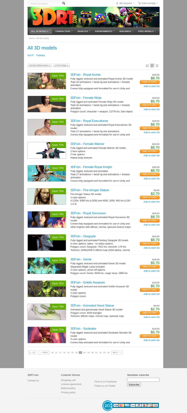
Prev (43, 352)
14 (68, 352)
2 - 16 (32, 352)
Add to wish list (152, 86)
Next (117, 352)
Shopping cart (68, 380)
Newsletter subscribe (138, 375)
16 (76, 352)
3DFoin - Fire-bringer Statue (90, 190)
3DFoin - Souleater (84, 328)
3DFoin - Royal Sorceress (88, 213)
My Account (126, 3)
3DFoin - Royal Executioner (89, 121)
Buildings (126, 31)
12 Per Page (61, 65)
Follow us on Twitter (105, 385)
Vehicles (84, 31)
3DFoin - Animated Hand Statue (92, 305)
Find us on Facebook (106, 381)
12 (60, 352)
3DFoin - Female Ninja (86, 97)
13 (64, 352)
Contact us (33, 380)
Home (31, 38)
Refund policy (68, 388)
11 (56, 352)
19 (88, 352)
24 (108, 352)
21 (96, 352)
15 (72, 352)
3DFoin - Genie (81, 259)
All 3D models (40, 31)
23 (104, 352)
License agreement (71, 384)
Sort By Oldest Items (39, 65)
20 (92, 352)
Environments (104, 31)
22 (100, 352)
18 (84, 352)
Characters (63, 31)
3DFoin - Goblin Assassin (88, 282)
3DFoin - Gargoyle (83, 236)
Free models (147, 31)
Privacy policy (68, 392)
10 (52, 352)
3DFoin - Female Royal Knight (91, 167)
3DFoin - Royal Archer (86, 74)
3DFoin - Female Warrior (87, 144)
